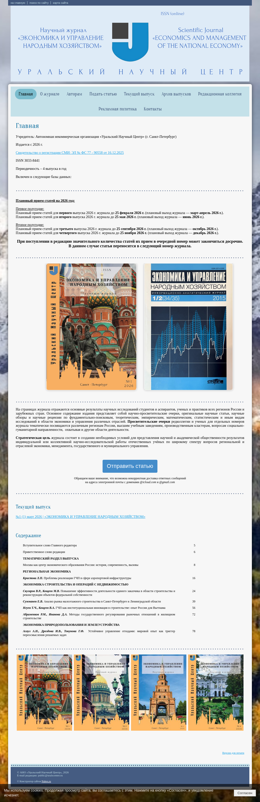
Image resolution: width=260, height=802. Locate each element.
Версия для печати (233, 752)
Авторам (74, 94)
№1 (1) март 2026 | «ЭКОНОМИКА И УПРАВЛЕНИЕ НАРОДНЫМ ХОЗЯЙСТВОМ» (80, 517)
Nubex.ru (46, 781)
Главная (26, 94)
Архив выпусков (176, 94)
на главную (18, 2)
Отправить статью (130, 466)
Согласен (244, 793)
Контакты (153, 109)
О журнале (49, 94)
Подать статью (103, 94)
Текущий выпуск (139, 94)
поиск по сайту (38, 2)
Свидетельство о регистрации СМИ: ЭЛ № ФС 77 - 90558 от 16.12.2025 (70, 153)
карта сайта (60, 2)
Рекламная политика (118, 109)
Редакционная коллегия (220, 94)
